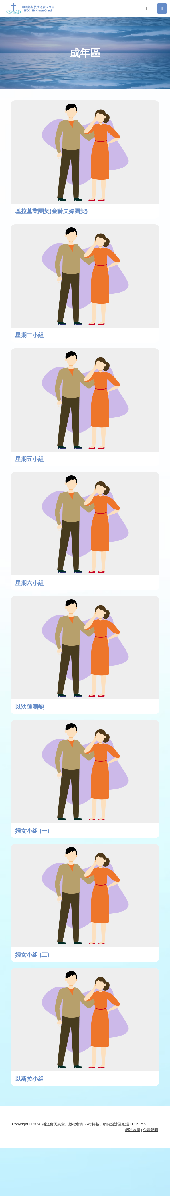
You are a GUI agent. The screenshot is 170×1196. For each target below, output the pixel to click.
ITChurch (138, 1124)
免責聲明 (150, 1130)
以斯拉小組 (29, 1079)
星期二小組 (29, 335)
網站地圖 (132, 1130)
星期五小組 (29, 459)
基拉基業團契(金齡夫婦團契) (51, 211)
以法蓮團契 (29, 707)
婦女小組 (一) (32, 831)
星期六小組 (29, 583)
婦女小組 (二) (32, 955)
